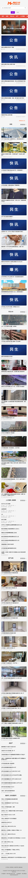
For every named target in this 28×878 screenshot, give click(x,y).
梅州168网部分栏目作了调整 (7, 47)
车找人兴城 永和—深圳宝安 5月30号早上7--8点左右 (12, 845)
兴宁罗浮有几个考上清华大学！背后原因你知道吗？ (12, 276)
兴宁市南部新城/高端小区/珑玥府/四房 (9, 572)
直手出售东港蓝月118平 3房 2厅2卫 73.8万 (10, 771)
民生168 (12, 16)
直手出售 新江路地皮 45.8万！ (8, 786)
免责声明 (16, 867)
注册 (18, 12)
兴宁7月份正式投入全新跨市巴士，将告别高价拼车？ (13, 139)
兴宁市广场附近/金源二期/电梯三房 (9, 587)
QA (2, 514)
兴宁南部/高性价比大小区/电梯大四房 (9, 618)
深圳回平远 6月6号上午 (6, 822)
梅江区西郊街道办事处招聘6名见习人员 (10, 536)
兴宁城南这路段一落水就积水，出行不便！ (10, 447)
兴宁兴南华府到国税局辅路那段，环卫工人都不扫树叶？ (13, 479)
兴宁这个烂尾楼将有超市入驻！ (8, 417)
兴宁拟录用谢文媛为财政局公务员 (8, 548)
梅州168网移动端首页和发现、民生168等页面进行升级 (13, 81)
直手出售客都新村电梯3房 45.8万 (8, 767)
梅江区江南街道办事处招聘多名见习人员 (10, 540)
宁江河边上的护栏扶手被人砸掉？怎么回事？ (11, 341)
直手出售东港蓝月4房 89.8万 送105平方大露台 (11, 775)
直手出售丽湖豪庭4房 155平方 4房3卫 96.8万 (11, 779)
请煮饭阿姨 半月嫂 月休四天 (7, 544)
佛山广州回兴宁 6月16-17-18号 (8, 814)
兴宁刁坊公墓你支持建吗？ (7, 216)
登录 (13, 12)
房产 (17, 16)
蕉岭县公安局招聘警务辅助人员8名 (9, 532)
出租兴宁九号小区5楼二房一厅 (8, 750)
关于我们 (7, 867)
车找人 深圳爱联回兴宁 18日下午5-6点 (9, 803)
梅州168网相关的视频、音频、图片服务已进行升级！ (13, 98)
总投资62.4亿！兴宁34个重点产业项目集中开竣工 (12, 231)
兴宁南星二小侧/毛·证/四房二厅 (8, 648)
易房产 (11, 743)
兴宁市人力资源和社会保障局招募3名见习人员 (11, 524)
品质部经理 (3, 509)
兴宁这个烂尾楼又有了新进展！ (8, 432)
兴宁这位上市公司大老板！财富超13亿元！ (10, 306)
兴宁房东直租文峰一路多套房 (7, 763)
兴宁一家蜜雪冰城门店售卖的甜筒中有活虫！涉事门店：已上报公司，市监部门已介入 (13, 495)
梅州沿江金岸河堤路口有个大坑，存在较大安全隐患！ (13, 386)
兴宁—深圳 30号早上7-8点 (7, 841)
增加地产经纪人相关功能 (6, 115)
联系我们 (12, 867)
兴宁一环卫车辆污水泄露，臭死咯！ (9, 326)
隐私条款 (20, 867)
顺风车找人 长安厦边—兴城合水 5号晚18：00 (11, 830)
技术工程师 (3, 519)
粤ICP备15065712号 (11, 873)
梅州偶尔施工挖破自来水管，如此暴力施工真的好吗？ (13, 371)
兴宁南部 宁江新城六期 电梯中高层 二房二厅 (11, 708)
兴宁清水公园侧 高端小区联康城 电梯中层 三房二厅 (12, 693)
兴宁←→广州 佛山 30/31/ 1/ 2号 (8, 853)
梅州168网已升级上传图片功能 (8, 64)
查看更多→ (23, 124)
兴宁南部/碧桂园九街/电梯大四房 (8, 633)
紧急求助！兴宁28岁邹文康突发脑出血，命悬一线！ (12, 246)
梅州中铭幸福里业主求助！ (7, 356)
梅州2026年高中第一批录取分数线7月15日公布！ (12, 261)
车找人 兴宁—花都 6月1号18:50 (8, 834)
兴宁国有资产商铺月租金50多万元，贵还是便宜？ (12, 170)
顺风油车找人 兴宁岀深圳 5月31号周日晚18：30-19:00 (13, 838)
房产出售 (10, 558)
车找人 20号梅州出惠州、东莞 (8, 806)
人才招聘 (22, 16)
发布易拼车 (13, 795)
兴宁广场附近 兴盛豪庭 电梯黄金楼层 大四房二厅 (12, 723)
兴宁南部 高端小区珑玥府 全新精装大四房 (10, 738)
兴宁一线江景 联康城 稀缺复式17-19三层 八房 (11, 678)
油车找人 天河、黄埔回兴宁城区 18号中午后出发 (12, 810)
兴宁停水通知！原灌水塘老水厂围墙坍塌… (10, 185)
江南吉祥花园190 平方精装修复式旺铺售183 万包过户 (13, 754)
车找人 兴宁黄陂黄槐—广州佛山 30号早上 (10, 849)
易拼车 (7, 795)
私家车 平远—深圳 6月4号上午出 (8, 826)
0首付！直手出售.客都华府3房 (8, 790)
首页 (3, 16)
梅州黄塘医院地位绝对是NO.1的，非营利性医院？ (12, 291)
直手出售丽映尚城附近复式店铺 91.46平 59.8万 (11, 782)
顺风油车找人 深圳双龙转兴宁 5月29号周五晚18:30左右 (13, 857)
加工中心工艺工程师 (5, 503)
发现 (7, 16)
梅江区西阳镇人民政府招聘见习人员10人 (10, 528)
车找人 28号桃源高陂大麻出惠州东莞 (9, 799)
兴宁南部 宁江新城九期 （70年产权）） (10, 663)
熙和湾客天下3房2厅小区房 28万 (8, 746)
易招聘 (14, 500)
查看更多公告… (22, 120)
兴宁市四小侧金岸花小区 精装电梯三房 (9, 603)
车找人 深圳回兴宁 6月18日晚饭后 (8, 818)
